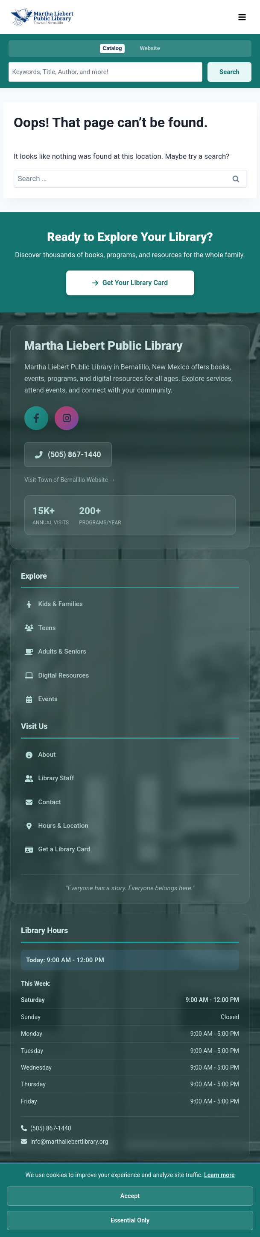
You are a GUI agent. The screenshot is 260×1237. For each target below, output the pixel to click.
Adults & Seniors (56, 651)
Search (229, 72)
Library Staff (49, 778)
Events (41, 699)
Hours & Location (56, 826)
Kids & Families (54, 604)
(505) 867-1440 (50, 1128)
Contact (43, 802)
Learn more (219, 1176)
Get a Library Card (58, 849)
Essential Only (130, 1222)
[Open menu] (242, 17)
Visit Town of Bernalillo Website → (69, 479)
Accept (130, 1197)
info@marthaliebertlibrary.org (69, 1141)
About (40, 754)
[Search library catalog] (105, 72)
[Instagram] (67, 418)
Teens (40, 628)
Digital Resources (57, 675)
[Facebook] (36, 418)
